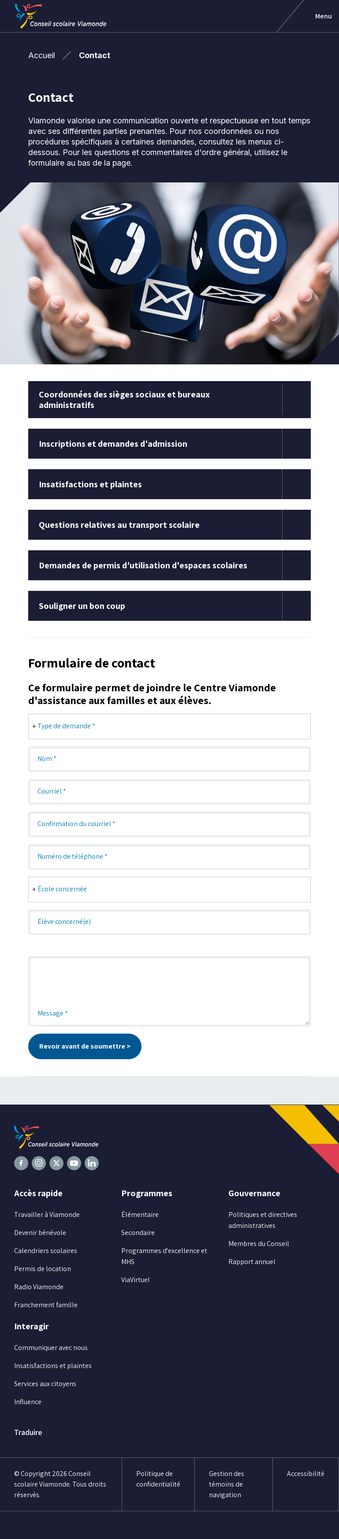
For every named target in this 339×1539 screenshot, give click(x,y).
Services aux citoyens (45, 1383)
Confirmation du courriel (76, 823)
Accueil (41, 55)
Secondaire (138, 1232)
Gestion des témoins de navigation (226, 1484)
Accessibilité (305, 1473)
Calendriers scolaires (45, 1250)
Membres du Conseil (258, 1243)
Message (52, 1013)
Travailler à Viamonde (47, 1214)
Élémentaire (140, 1214)
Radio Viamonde (38, 1286)
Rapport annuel (252, 1261)
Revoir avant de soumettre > (84, 1046)
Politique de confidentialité (158, 1479)
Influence (27, 1401)
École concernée (62, 889)
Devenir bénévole (40, 1232)
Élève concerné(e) (64, 921)
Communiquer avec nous (51, 1347)
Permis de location (42, 1268)
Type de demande (66, 726)
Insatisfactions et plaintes (53, 1365)
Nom (46, 758)
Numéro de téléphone (72, 856)
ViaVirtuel (135, 1279)
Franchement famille (46, 1304)
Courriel (51, 791)
